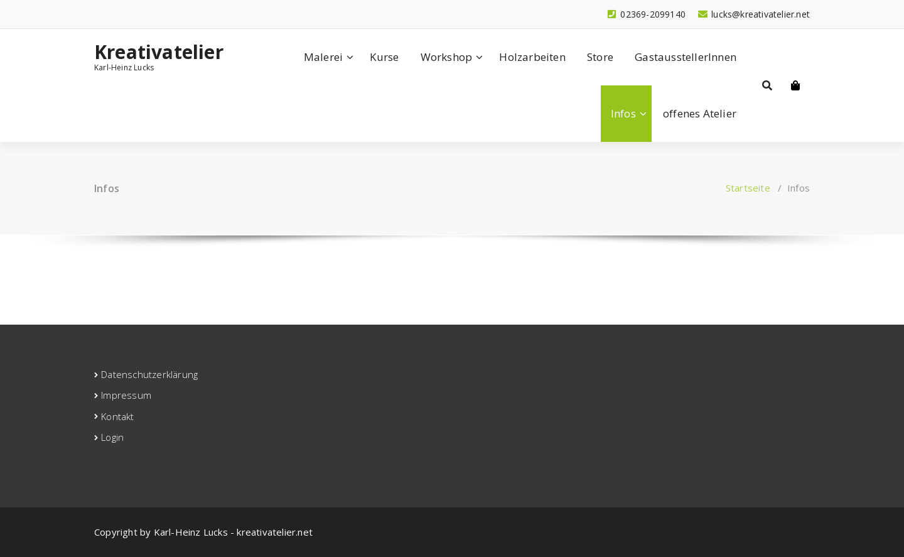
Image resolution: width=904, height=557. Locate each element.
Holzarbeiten (532, 57)
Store (600, 57)
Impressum (126, 395)
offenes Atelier (699, 113)
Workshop (447, 57)
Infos (623, 113)
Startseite (748, 187)
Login (112, 437)
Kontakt (117, 416)
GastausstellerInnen (685, 57)
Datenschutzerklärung (149, 374)
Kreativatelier (158, 52)
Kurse (384, 57)
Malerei (323, 57)
